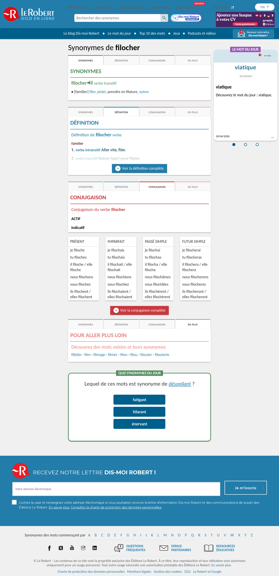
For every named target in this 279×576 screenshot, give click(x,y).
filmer (112, 354)
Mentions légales (139, 572)
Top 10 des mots (151, 33)
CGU (187, 572)
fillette (76, 354)
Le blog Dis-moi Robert (80, 33)
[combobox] (117, 18)
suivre (144, 91)
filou (133, 354)
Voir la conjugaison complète (143, 310)
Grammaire (159, 7)
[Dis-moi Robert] (186, 18)
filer (92, 91)
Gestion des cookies (168, 572)
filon (124, 354)
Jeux (175, 33)
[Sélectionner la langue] (264, 7)
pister (101, 91)
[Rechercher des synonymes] (164, 18)
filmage (99, 354)
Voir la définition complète (143, 168)
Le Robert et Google (207, 572)
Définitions (77, 7)
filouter (146, 354)
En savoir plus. (221, 565)
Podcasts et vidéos (202, 33)
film (87, 354)
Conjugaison (131, 7)
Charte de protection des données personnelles (91, 572)
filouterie (162, 354)
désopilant (180, 383)
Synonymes (103, 7)
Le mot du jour (118, 33)
